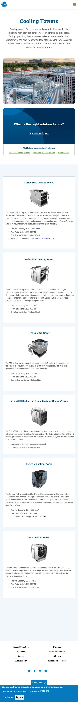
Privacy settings (39, 682)
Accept (19, 697)
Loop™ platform (40, 238)
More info (44, 691)
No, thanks (8, 697)
